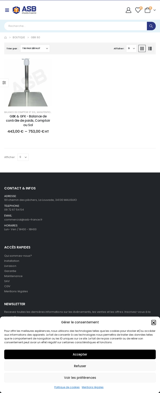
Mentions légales (93, 387)
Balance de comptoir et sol (20, 112)
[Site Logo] (24, 10)
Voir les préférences (80, 377)
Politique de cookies (67, 387)
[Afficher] (131, 48)
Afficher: (119, 48)
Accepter (80, 354)
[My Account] (128, 10)
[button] (154, 322)
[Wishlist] (138, 10)
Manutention (44, 112)
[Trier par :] (35, 48)
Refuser (80, 366)
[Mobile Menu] (7, 10)
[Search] (151, 26)
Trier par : (12, 48)
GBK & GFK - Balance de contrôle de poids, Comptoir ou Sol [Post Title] (28, 120)
